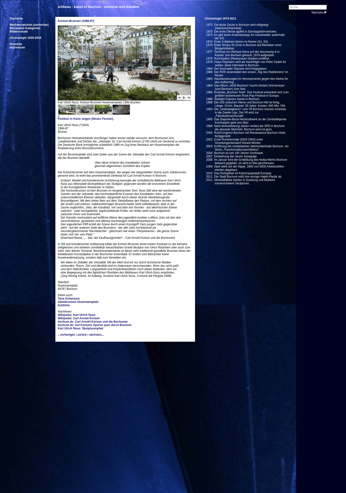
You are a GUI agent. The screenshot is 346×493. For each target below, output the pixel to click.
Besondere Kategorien (25, 28)
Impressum (17, 47)
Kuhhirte (64, 305)
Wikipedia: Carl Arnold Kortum (79, 318)
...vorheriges (66, 334)
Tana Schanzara (68, 298)
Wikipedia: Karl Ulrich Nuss (77, 315)
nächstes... (96, 334)
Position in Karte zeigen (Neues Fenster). (86, 118)
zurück (82, 334)
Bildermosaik (19, 31)
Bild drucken (132, 102)
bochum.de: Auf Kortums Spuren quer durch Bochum (94, 325)
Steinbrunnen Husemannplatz (78, 302)
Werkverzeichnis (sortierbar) (29, 25)
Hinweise (16, 44)
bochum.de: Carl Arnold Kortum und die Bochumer (93, 321)
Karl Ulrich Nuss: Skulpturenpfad (80, 328)
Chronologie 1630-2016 (25, 38)
